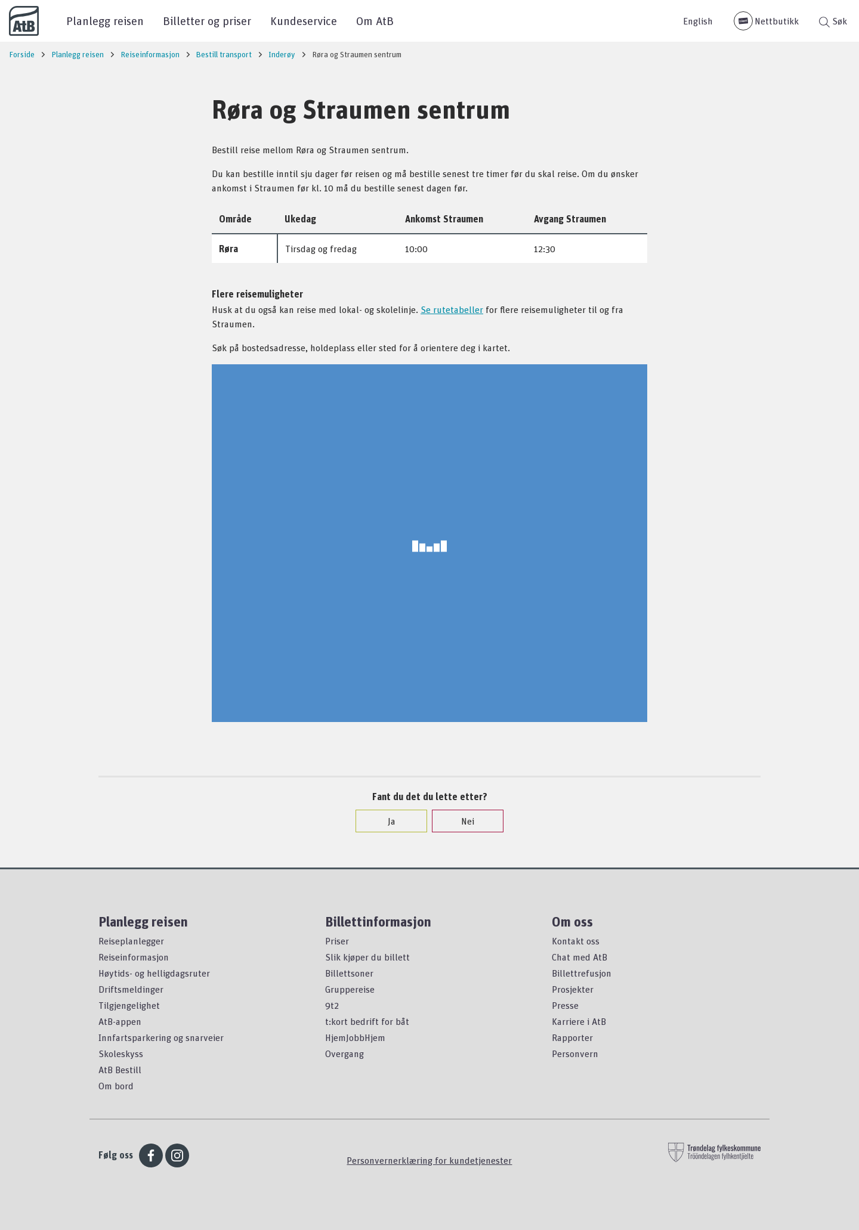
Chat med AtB (579, 957)
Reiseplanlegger (131, 941)
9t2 (332, 1005)
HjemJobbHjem (355, 1037)
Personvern (575, 1053)
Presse (565, 1005)
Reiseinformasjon (133, 957)
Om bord (116, 1086)
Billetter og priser (207, 20)
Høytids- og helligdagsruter (154, 973)
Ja (385, 821)
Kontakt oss (576, 941)
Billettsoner (349, 973)
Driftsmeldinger (130, 989)
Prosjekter (573, 989)
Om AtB (375, 20)
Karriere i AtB (579, 1021)
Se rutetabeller (452, 309)
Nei (461, 821)
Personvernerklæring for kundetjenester (429, 1160)
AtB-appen (119, 1021)
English (698, 21)
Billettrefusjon (581, 973)
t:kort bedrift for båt (367, 1021)
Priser (337, 941)
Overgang (344, 1053)
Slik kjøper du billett (367, 957)
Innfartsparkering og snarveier (161, 1037)
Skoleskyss (120, 1053)
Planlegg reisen (105, 20)
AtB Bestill (119, 1070)
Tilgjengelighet (129, 1005)
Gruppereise (350, 989)
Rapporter (572, 1037)
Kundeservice (303, 20)
